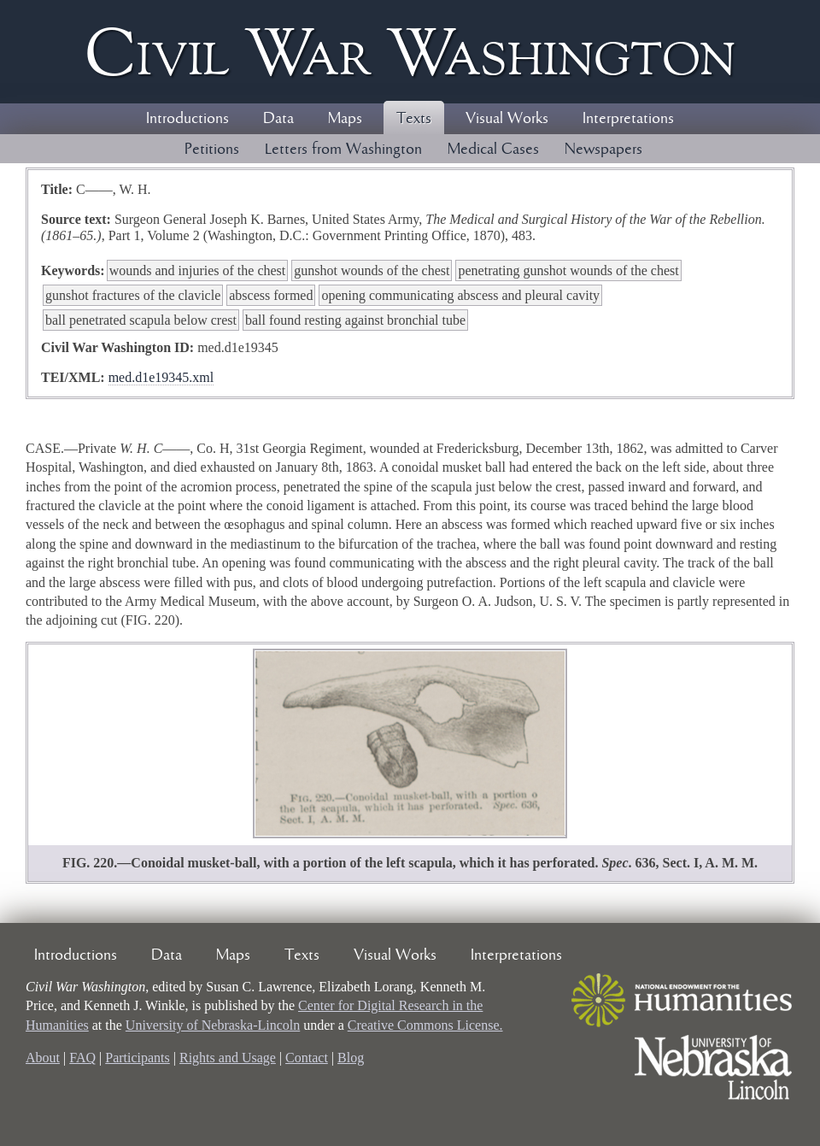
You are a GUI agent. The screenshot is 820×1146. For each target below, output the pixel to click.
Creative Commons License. (425, 1025)
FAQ (82, 1057)
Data (278, 118)
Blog (350, 1057)
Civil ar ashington (410, 52)
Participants (137, 1057)
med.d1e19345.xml (161, 377)
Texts (413, 118)
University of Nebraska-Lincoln (213, 1025)
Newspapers (603, 149)
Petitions (211, 149)
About (43, 1057)
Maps (345, 118)
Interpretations (628, 118)
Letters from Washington (343, 149)
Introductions (187, 118)
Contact (306, 1057)
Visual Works (507, 118)
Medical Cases (493, 149)
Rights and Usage (227, 1057)
